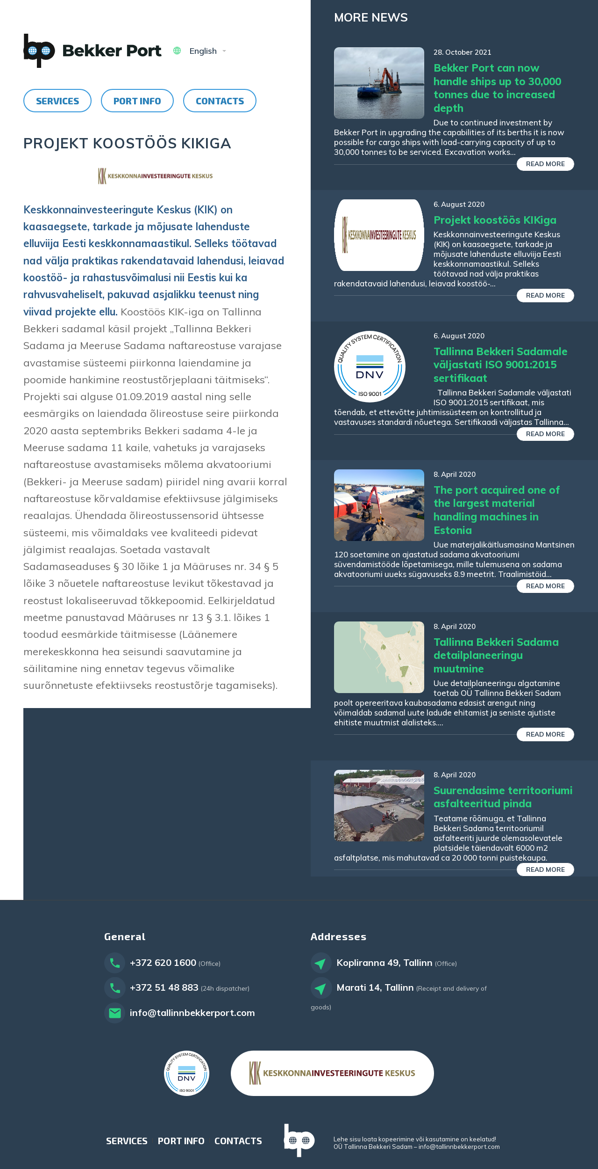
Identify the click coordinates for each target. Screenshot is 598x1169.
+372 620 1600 (163, 962)
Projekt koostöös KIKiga (495, 219)
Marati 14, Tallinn (375, 987)
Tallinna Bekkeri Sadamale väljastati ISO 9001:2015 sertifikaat (501, 365)
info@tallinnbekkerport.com (192, 1012)
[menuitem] (57, 100)
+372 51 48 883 (164, 987)
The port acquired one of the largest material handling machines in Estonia (497, 510)
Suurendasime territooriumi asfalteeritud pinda (503, 797)
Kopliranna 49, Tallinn (384, 962)
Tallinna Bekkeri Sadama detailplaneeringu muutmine (496, 655)
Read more (545, 164)
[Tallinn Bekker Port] (92, 51)
